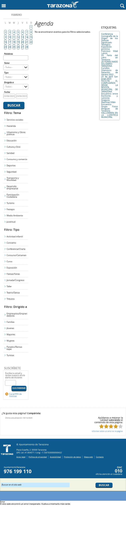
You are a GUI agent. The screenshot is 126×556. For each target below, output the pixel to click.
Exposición (12, 267)
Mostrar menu (4, 6)
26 (18, 46)
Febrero (16, 14)
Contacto (100, 457)
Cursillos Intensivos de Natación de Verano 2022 (109, 71)
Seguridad (11, 171)
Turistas (10, 355)
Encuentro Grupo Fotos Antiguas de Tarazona (109, 107)
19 (18, 42)
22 (31, 42)
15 (31, 37)
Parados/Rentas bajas (14, 347)
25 (14, 46)
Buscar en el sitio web (11, 484)
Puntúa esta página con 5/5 (120, 426)
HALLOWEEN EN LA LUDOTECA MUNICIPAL (109, 115)
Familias (10, 321)
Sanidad (10, 153)
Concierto (11, 242)
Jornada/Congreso (15, 280)
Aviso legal (20, 457)
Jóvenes (10, 328)
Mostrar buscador (122, 6)
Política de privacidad (38, 457)
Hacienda (11, 125)
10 (10, 37)
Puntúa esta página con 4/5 (116, 426)
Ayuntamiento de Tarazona (63, 5)
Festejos (11, 209)
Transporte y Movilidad (13, 179)
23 (5, 46)
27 (22, 46)
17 (10, 42)
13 (22, 37)
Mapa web (88, 457)
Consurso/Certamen (16, 255)
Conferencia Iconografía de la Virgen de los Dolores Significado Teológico (109, 39)
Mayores (11, 334)
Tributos (11, 298)
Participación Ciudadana (13, 195)
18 (14, 42)
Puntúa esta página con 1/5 (101, 426)
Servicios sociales (15, 119)
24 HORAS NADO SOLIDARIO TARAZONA (109, 63)
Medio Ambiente (15, 215)
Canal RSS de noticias (15, 395)
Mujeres (10, 340)
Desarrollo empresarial (12, 187)
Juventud (11, 221)
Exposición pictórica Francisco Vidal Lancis (109, 50)
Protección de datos (72, 457)
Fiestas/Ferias (13, 273)
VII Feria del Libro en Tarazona (109, 57)
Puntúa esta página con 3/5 (111, 426)
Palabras (8, 54)
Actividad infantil (15, 236)
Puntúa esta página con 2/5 (106, 426)
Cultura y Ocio (13, 146)
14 (27, 37)
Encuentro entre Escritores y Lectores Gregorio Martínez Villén (109, 98)
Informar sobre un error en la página (107, 431)
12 (18, 37)
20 (22, 42)
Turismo (10, 203)
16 (5, 42)
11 (14, 37)
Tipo (6, 73)
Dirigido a (9, 82)
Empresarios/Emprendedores (17, 314)
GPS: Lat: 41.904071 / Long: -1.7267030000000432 (39, 452)
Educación (12, 140)
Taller (9, 286)
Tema (7, 63)
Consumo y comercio (17, 159)
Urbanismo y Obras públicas (16, 133)
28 (27, 46)
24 (10, 46)
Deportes (11, 165)
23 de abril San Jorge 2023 (109, 77)
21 (27, 42)
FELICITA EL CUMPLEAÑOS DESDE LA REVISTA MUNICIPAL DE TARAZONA (109, 86)
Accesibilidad (55, 457)
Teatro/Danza (13, 292)
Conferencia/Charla (16, 248)
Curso (9, 261)
